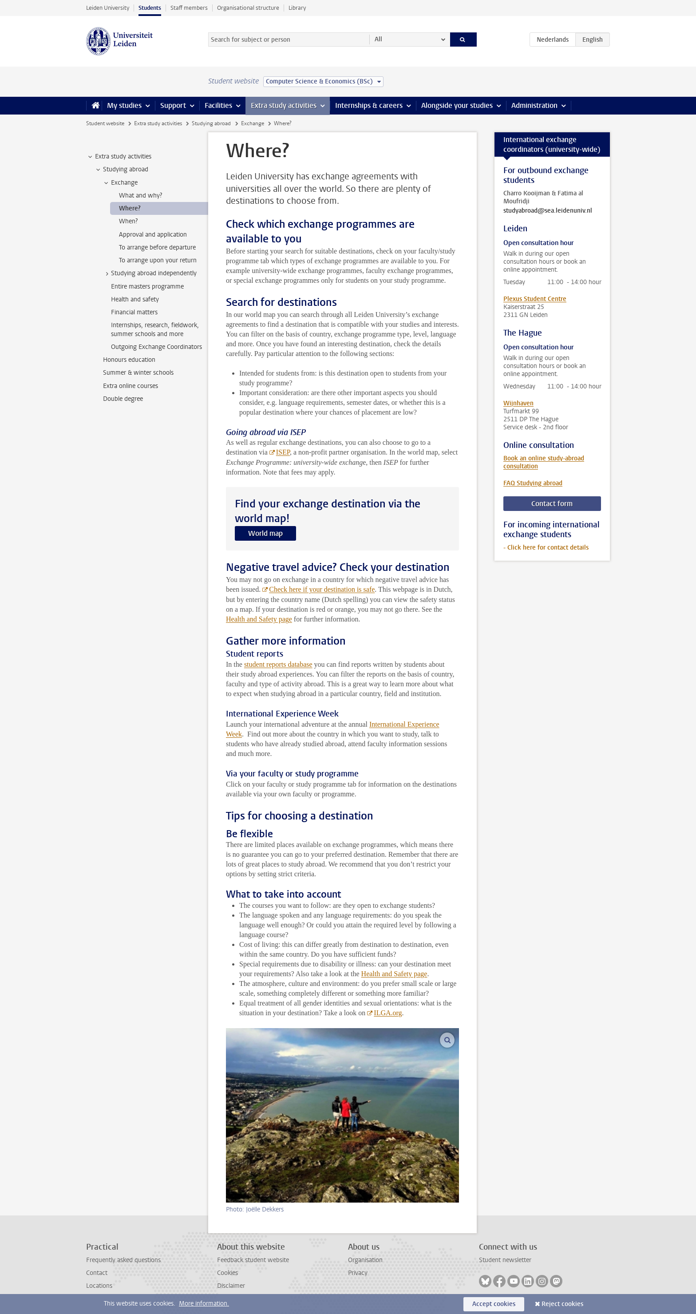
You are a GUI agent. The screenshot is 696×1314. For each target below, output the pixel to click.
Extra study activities (283, 105)
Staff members (189, 8)
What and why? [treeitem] (140, 195)
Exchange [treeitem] (120, 182)
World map (265, 533)
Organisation (365, 1260)
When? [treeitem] (128, 221)
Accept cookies (493, 1304)
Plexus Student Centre (534, 299)
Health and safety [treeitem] (135, 299)
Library (297, 8)
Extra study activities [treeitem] (119, 156)
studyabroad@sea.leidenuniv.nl (547, 211)
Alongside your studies (457, 105)
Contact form (552, 503)
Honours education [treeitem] (129, 360)
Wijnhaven (518, 403)
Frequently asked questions (123, 1260)
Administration (534, 105)
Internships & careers (369, 105)
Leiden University (107, 8)
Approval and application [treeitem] (153, 234)
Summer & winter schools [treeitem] (138, 372)
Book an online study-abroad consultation (543, 462)
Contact (96, 1273)
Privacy (358, 1273)
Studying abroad (211, 123)
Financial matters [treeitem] (134, 312)
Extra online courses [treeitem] (130, 386)
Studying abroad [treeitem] (121, 169)
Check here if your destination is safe (322, 589)
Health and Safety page (259, 619)
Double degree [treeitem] (123, 399)
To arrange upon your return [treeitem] (158, 260)
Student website (105, 123)
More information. (204, 1303)
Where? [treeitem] (130, 208)
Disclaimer (231, 1286)
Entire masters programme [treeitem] (147, 286)
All (378, 39)
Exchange (252, 123)
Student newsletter (505, 1260)
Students (149, 8)
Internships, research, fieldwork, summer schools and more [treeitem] (155, 329)
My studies (124, 105)
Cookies (227, 1273)
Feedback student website (253, 1260)
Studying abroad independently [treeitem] (150, 273)
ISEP (283, 452)
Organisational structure (248, 8)
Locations (99, 1286)
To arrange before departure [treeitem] (157, 247)
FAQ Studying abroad (532, 483)
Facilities (218, 105)
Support (173, 105)
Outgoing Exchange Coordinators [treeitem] (156, 347)
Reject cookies (562, 1304)
